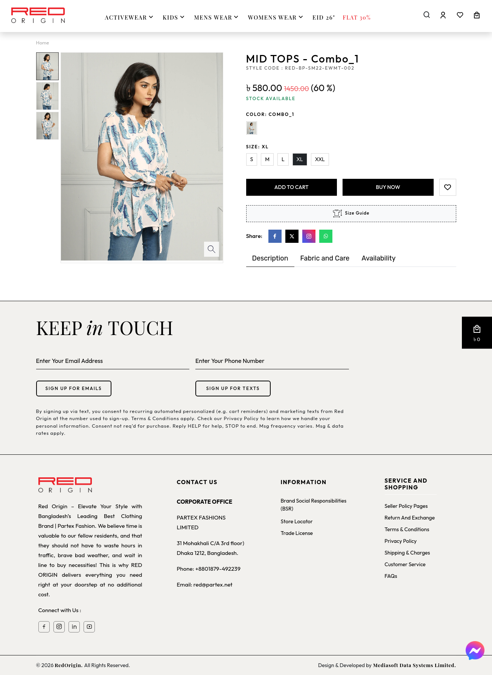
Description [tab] (270, 258)
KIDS (174, 17)
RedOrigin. (69, 665)
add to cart (291, 187)
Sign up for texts (233, 388)
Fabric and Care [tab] (325, 258)
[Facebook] (274, 236)
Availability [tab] (378, 258)
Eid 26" (323, 17)
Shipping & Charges (407, 552)
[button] (477, 333)
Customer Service (405, 564)
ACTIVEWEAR (130, 17)
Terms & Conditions (407, 529)
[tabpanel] (351, 274)
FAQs (391, 576)
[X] (291, 236)
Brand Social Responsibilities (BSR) (314, 504)
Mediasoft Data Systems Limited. (414, 665)
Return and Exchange (410, 517)
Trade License (297, 533)
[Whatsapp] (326, 236)
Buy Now (388, 187)
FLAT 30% (357, 17)
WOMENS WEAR (276, 17)
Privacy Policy (401, 541)
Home (42, 43)
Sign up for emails (73, 388)
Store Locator (297, 521)
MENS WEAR (217, 17)
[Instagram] (308, 236)
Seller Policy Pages (406, 506)
